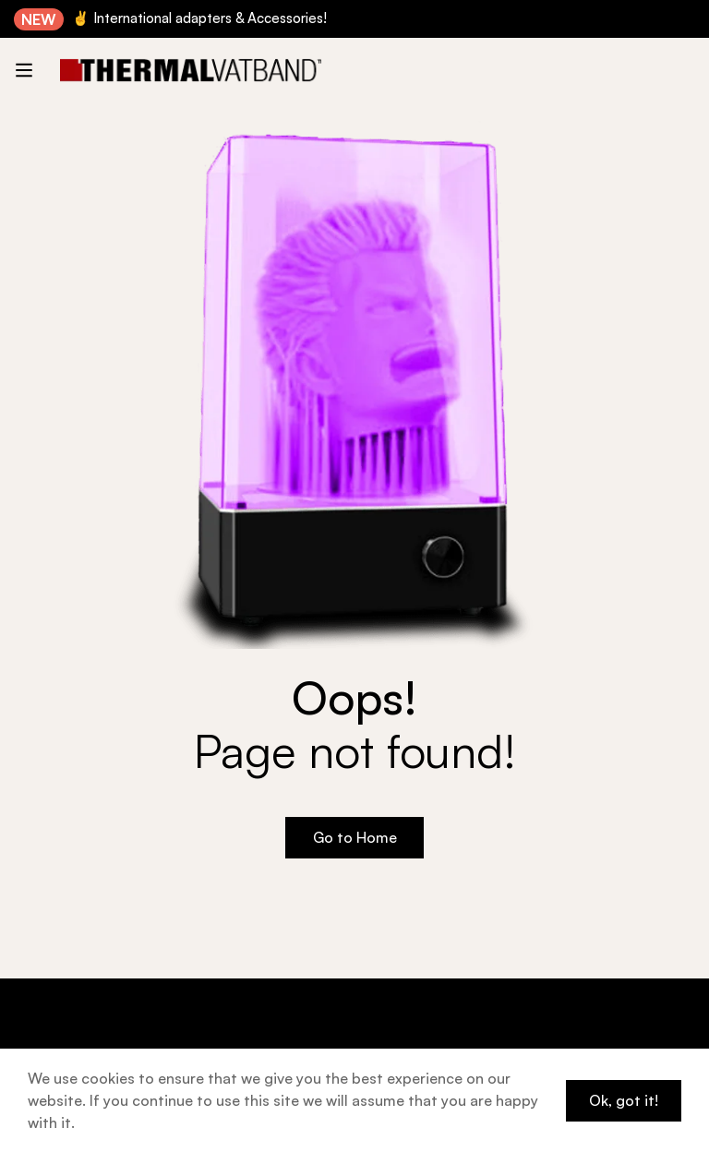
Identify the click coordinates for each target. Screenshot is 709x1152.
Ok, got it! (623, 1100)
